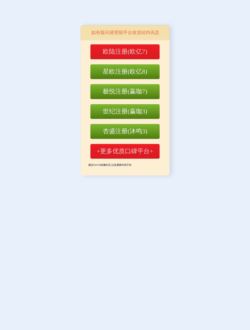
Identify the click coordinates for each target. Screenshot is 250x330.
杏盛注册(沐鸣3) (125, 131)
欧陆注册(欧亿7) (125, 51)
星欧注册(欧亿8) (125, 71)
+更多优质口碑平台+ (125, 151)
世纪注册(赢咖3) (125, 111)
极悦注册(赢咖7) (125, 91)
